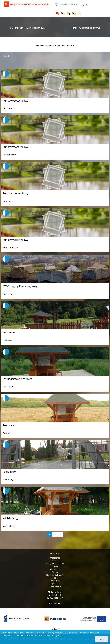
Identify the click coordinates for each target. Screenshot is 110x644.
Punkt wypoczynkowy (15, 100)
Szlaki (55, 560)
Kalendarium (55, 569)
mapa (54, 45)
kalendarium (83, 28)
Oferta (55, 566)
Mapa (55, 577)
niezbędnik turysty (43, 45)
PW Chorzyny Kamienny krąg (20, 286)
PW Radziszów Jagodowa (17, 379)
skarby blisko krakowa (35, 28)
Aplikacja (55, 583)
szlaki (22, 28)
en (6, 4)
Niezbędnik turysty (55, 575)
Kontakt (55, 572)
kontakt (93, 28)
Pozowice (8, 425)
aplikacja (70, 45)
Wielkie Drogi (10, 518)
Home (6, 55)
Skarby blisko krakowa (55, 563)
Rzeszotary (9, 471)
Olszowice (9, 332)
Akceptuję (101, 639)
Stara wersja (55, 586)
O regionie (55, 557)
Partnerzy (55, 580)
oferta (74, 28)
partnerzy (61, 45)
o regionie (14, 28)
